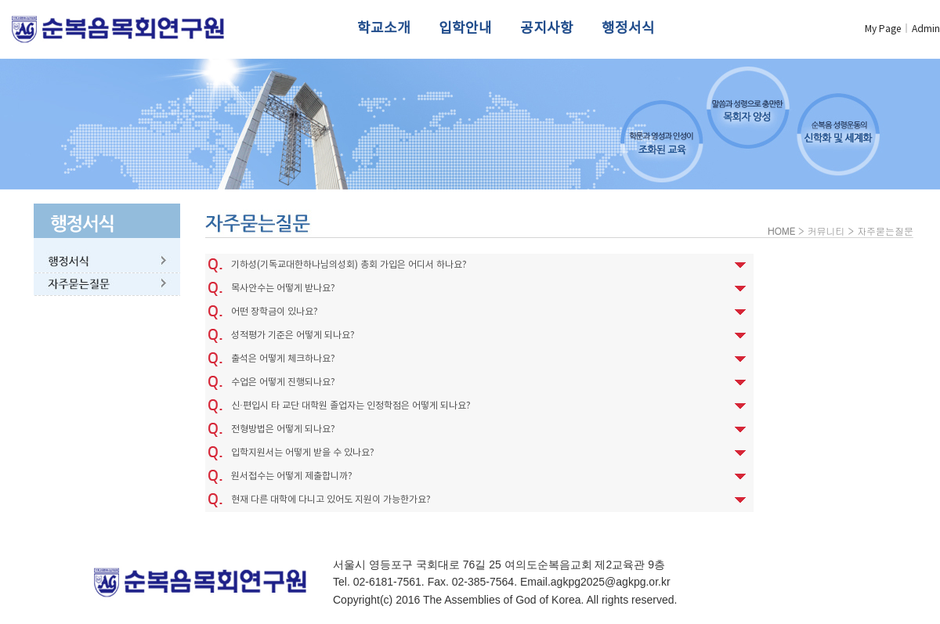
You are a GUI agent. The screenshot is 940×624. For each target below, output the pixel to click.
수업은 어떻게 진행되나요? (283, 382)
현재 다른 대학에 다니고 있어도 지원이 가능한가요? (331, 500)
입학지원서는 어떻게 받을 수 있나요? (302, 453)
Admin (926, 29)
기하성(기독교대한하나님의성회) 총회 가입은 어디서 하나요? (349, 265)
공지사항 (546, 28)
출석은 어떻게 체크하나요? (283, 359)
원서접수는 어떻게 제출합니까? (291, 476)
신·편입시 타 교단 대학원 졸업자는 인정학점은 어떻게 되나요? (351, 406)
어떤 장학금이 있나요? (274, 312)
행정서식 (628, 28)
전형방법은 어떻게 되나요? (283, 429)
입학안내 (465, 28)
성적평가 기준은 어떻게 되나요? (293, 335)
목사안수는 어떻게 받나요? (283, 288)
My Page (883, 29)
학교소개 (383, 28)
